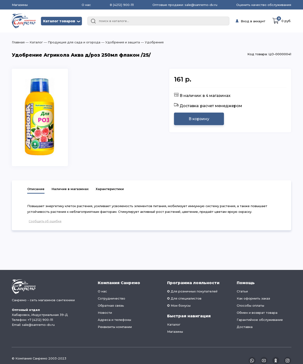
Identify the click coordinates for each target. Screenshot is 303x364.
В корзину (199, 119)
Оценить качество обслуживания (263, 5)
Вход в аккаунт (253, 21)
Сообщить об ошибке (45, 221)
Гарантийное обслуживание (260, 320)
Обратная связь (111, 305)
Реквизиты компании (115, 327)
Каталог (173, 324)
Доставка (245, 327)
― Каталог (34, 42)
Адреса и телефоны (114, 320)
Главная (18, 42)
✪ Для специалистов (184, 298)
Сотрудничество (111, 298)
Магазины (20, 4)
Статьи (242, 291)
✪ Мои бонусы (179, 305)
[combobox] (158, 21)
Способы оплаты (250, 305)
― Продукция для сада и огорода (71, 42)
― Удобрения (152, 42)
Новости (105, 312)
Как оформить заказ (253, 298)
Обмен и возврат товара (257, 312)
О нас (86, 5)
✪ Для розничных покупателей (192, 291)
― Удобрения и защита (120, 42)
